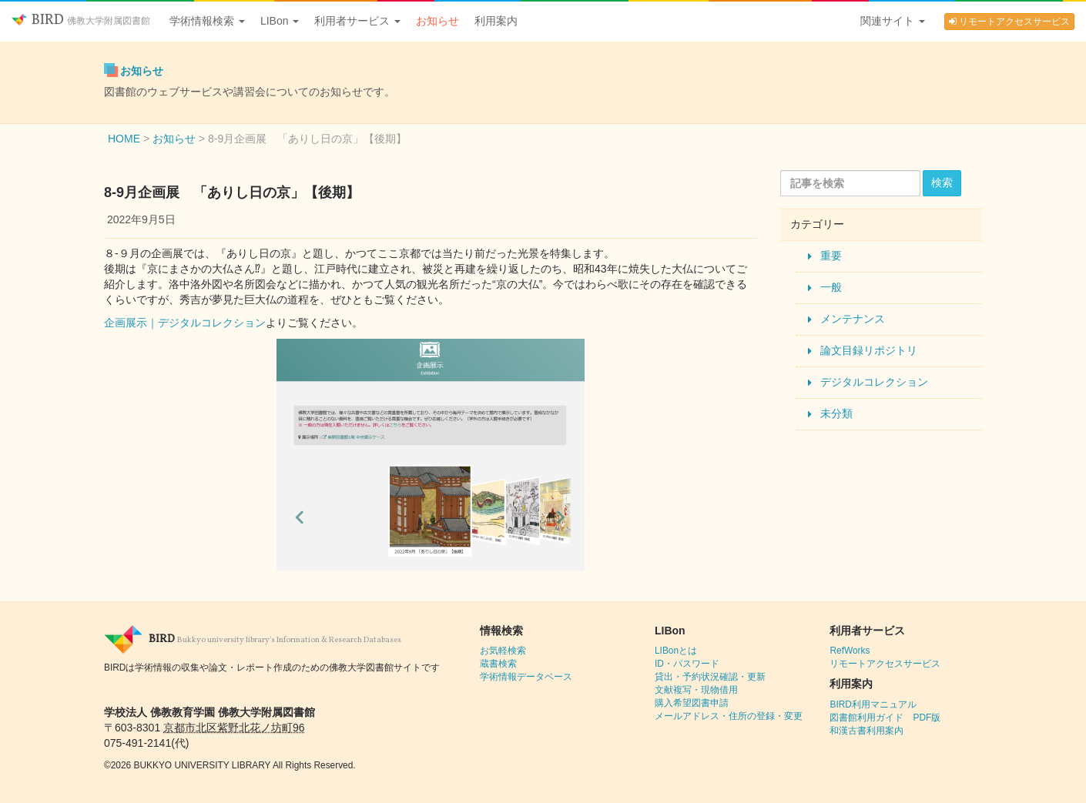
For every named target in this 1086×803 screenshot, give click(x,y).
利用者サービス (357, 21)
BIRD (81, 20)
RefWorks (850, 650)
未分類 (836, 413)
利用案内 (496, 21)
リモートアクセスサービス (1009, 21)
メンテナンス (852, 319)
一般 (831, 287)
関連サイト (892, 21)
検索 (942, 182)
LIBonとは (676, 650)
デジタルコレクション (874, 382)
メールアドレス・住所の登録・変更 (729, 716)
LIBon (279, 21)
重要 (831, 255)
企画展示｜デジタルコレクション (185, 322)
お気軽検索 (503, 650)
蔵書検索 (498, 663)
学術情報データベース (526, 676)
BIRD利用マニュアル (873, 704)
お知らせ (437, 21)
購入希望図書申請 (692, 703)
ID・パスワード (687, 663)
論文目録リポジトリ (868, 350)
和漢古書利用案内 (866, 730)
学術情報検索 (207, 21)
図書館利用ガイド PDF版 (885, 717)
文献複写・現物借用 (696, 689)
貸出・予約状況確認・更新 (710, 676)
